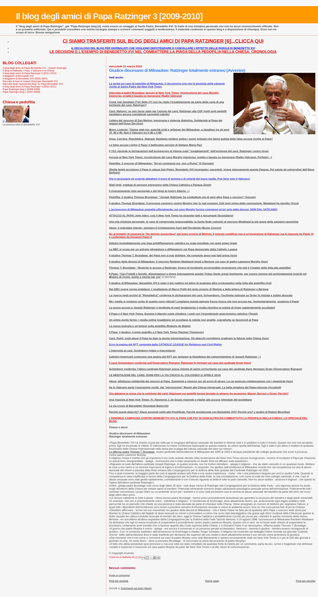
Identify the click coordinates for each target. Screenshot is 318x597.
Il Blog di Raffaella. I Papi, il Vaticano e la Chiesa (28, 70)
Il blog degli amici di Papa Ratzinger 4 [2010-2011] (29, 86)
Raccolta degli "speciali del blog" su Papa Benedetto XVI (33, 83)
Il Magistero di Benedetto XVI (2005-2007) (25, 78)
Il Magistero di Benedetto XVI (18, 75)
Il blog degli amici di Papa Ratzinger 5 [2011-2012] (29, 73)
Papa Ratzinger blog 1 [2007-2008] (21, 91)
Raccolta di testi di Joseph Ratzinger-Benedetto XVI (30, 81)
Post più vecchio (305, 580)
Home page (212, 580)
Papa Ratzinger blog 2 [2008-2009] (21, 89)
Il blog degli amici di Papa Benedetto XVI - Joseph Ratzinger (35, 67)
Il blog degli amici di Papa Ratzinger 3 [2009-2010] (109, 16)
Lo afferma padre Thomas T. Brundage (132, 451)
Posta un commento (119, 575)
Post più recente (118, 580)
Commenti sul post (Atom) (136, 588)
